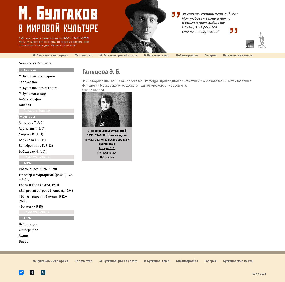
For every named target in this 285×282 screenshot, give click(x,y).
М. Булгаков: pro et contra (118, 55)
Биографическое (107, 152)
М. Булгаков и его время (50, 55)
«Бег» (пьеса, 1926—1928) (38, 169)
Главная (22, 63)
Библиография (187, 55)
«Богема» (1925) (31, 206)
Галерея (211, 55)
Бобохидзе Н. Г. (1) (32, 151)
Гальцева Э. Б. (107, 148)
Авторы (32, 63)
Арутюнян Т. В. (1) (32, 128)
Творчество (84, 55)
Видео (23, 241)
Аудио (23, 236)
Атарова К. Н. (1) (31, 134)
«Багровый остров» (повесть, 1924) (46, 191)
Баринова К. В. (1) (32, 140)
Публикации (28, 224)
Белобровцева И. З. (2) (36, 146)
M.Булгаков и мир (156, 55)
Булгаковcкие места (238, 55)
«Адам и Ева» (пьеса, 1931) (39, 185)
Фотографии (28, 230)
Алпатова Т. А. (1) (31, 123)
